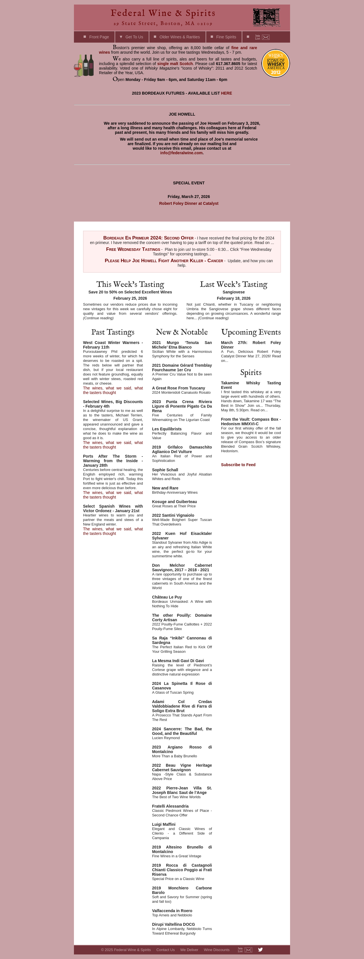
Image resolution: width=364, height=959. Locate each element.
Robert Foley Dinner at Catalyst (189, 203)
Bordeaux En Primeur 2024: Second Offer (148, 238)
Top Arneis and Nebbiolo (182, 912)
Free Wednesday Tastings (133, 249)
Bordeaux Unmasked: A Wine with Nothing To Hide (182, 601)
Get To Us (134, 37)
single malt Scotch (175, 63)
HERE (226, 93)
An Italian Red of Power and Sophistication (182, 454)
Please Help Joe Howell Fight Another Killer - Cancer (164, 260)
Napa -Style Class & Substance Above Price (182, 772)
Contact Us (165, 950)
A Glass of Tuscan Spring (182, 688)
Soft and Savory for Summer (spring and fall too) (182, 895)
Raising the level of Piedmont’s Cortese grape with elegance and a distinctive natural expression (182, 667)
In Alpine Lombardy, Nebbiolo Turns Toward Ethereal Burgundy (182, 928)
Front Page (99, 37)
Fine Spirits (226, 37)
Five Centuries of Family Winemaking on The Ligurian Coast (182, 410)
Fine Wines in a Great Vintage (182, 851)
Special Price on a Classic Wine (182, 872)
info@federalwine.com (181, 153)
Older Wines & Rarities (180, 37)
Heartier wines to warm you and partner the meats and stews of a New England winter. (113, 515)
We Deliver (189, 950)
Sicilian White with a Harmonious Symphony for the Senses (182, 349)
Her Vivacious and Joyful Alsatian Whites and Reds (182, 474)
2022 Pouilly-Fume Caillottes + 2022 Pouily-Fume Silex (182, 622)
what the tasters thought (113, 390)
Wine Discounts (216, 950)
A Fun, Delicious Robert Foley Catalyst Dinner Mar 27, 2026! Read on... (251, 351)
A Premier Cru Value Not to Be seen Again (182, 372)
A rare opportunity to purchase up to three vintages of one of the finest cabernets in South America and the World (182, 576)
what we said (118, 388)
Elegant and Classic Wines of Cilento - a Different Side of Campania (182, 831)
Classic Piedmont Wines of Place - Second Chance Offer (182, 810)
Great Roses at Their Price (182, 503)
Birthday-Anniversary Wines (182, 490)
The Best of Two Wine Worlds (182, 792)
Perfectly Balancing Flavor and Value (182, 433)
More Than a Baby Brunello (182, 751)
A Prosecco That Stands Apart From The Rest (182, 710)
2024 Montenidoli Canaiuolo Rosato (182, 390)
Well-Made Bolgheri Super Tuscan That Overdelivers (182, 519)
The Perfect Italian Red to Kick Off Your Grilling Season (182, 645)
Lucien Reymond (182, 733)
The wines (92, 388)
